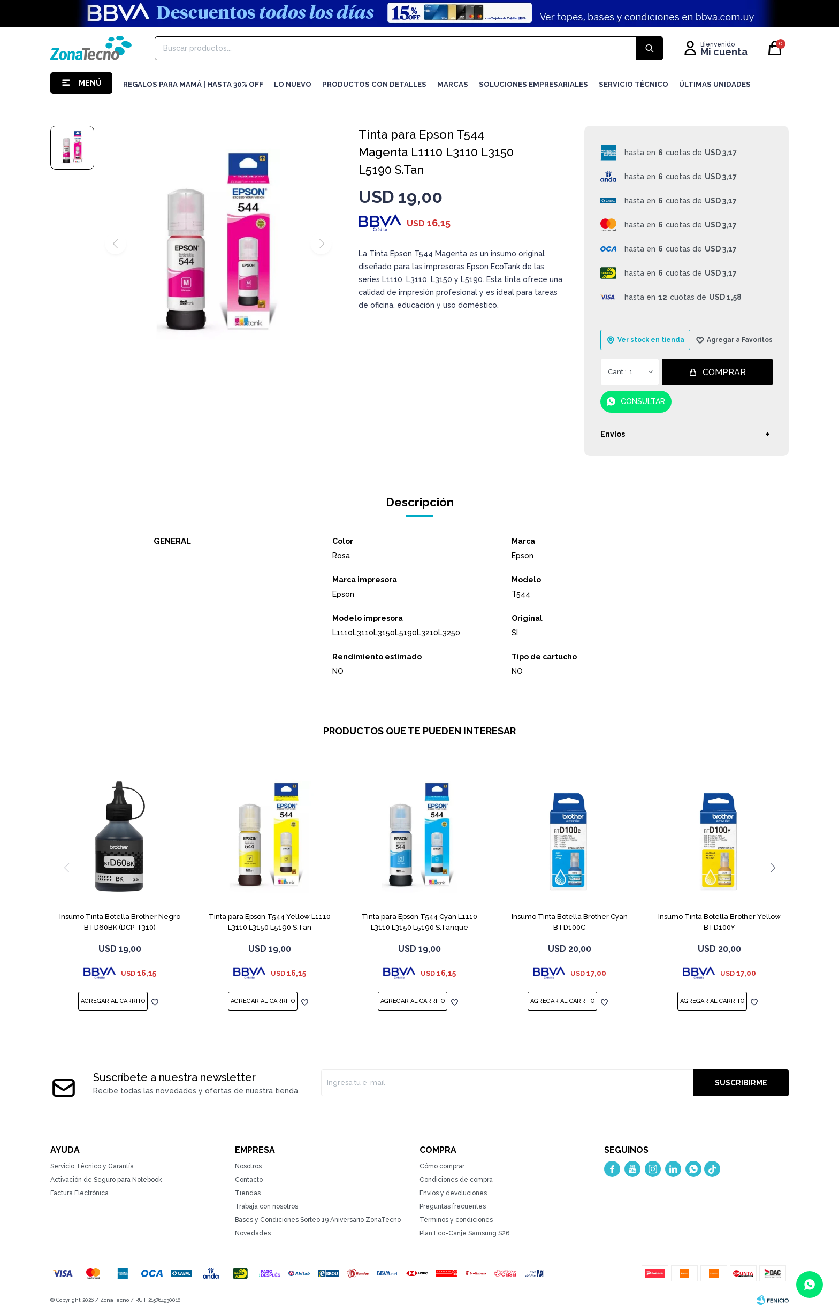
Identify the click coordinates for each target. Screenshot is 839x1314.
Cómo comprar (442, 1166)
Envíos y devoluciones (453, 1193)
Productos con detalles (374, 84)
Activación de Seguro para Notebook (106, 1179)
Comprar (724, 372)
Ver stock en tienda (650, 340)
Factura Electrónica (79, 1193)
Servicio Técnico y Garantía (92, 1166)
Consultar (643, 401)
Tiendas (248, 1193)
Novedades (253, 1233)
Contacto (249, 1179)
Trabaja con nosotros (266, 1206)
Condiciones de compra (456, 1179)
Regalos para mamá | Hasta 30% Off (193, 84)
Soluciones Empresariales (533, 84)
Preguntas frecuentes (453, 1206)
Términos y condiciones (456, 1220)
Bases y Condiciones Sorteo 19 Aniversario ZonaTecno (318, 1220)
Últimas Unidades (715, 84)
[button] (772, 867)
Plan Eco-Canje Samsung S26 (464, 1233)
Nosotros (248, 1166)
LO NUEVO (292, 84)
